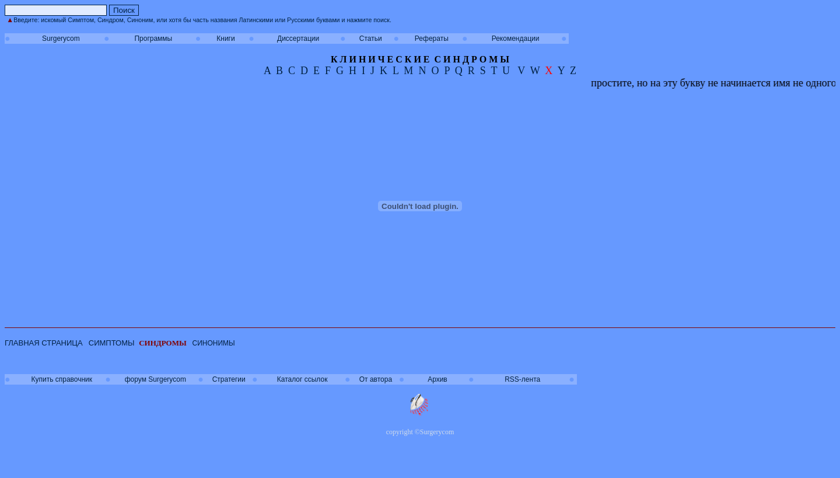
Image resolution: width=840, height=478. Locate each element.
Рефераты (432, 38)
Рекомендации (516, 38)
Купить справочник (61, 379)
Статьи (370, 38)
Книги (225, 38)
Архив (437, 379)
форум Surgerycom (155, 379)
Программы (153, 38)
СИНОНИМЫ (213, 343)
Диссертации (298, 38)
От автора (375, 379)
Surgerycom (61, 38)
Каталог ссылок (302, 379)
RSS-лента (522, 379)
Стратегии (229, 379)
